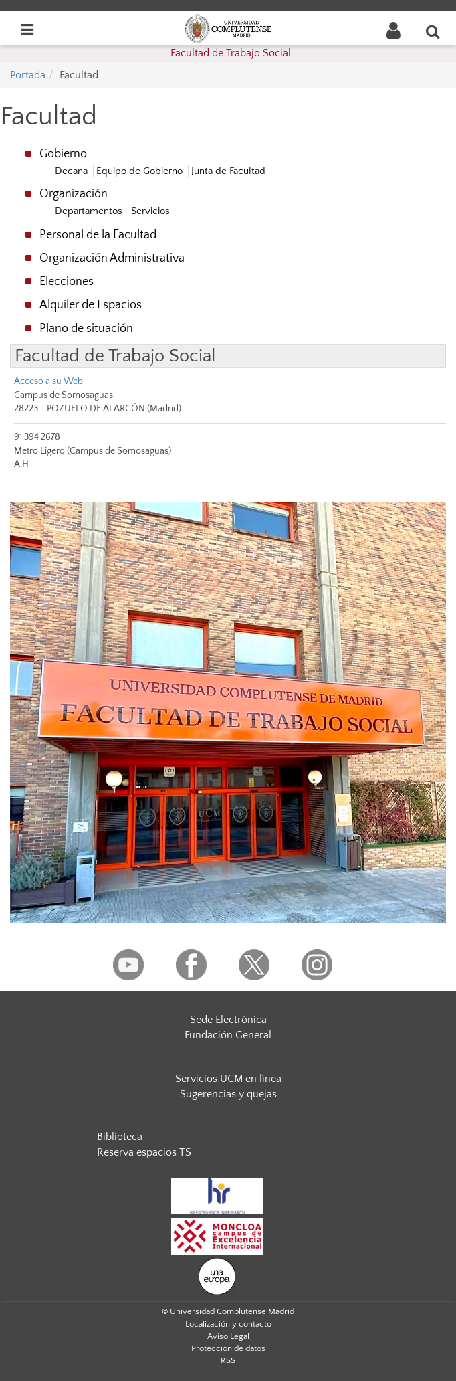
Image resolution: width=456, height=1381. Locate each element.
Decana (71, 171)
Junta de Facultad (228, 171)
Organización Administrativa (112, 258)
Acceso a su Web (48, 381)
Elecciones (66, 281)
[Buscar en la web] (433, 31)
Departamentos (88, 211)
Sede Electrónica (228, 1020)
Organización (73, 194)
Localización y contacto (228, 1324)
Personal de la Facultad (97, 235)
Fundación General (228, 1035)
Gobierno (63, 154)
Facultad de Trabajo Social (230, 53)
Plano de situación (86, 328)
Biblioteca (119, 1137)
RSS (228, 1360)
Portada (27, 75)
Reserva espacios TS (144, 1152)
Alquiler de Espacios (90, 305)
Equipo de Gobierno (139, 171)
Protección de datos (228, 1348)
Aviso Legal (228, 1336)
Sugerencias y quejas (228, 1094)
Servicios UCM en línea (228, 1079)
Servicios (150, 211)
